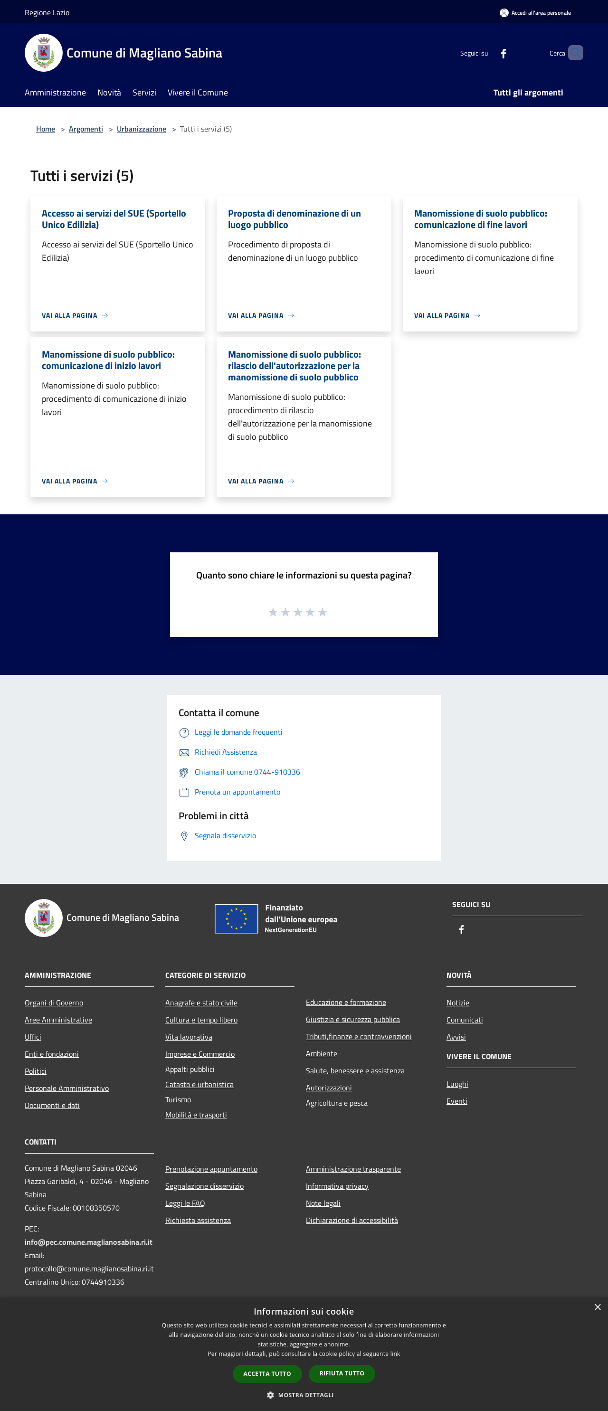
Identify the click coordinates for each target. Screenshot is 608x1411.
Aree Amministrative (58, 1019)
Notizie (457, 1002)
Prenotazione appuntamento (211, 1168)
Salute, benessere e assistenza (355, 1070)
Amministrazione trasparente (353, 1168)
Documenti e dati (52, 1105)
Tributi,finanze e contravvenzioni (359, 1036)
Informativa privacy (337, 1186)
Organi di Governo (54, 1002)
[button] (304, 1395)
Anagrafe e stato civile (201, 1002)
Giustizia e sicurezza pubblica (353, 1019)
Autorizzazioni (329, 1087)
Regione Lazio (47, 12)
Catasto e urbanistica (199, 1084)
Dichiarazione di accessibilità (352, 1220)
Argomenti (86, 128)
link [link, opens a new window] (395, 1354)
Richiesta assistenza (198, 1220)
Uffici (33, 1036)
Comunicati (464, 1019)
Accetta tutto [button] (267, 1374)
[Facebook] (487, 52)
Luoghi (457, 1083)
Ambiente (321, 1053)
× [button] (597, 1307)
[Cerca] (571, 52)
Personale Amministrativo (67, 1088)
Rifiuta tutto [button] (342, 1373)
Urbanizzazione (141, 128)
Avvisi (456, 1036)
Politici (36, 1071)
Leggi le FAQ (185, 1203)
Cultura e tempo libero (201, 1019)
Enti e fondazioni (52, 1054)
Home (45, 128)
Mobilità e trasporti (196, 1114)
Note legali (323, 1203)
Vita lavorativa (188, 1036)
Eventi (456, 1101)
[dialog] (304, 1354)
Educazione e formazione (346, 1002)
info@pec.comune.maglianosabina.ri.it (88, 1242)
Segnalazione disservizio (204, 1186)
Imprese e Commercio (200, 1054)
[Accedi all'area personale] (535, 12)
